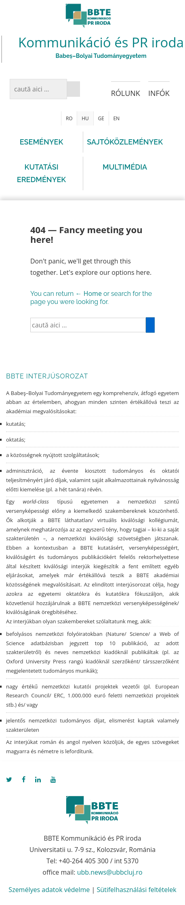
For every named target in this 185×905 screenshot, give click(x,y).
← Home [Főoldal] (89, 293)
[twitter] (11, 779)
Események (41, 142)
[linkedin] (39, 779)
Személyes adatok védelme (49, 889)
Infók (159, 93)
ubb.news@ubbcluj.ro (110, 872)
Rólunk (125, 93)
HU (85, 118)
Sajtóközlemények (125, 142)
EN (116, 118)
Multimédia (125, 167)
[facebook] (25, 779)
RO (69, 118)
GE (101, 118)
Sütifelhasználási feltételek (136, 889)
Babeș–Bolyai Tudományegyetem (101, 56)
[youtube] (54, 779)
